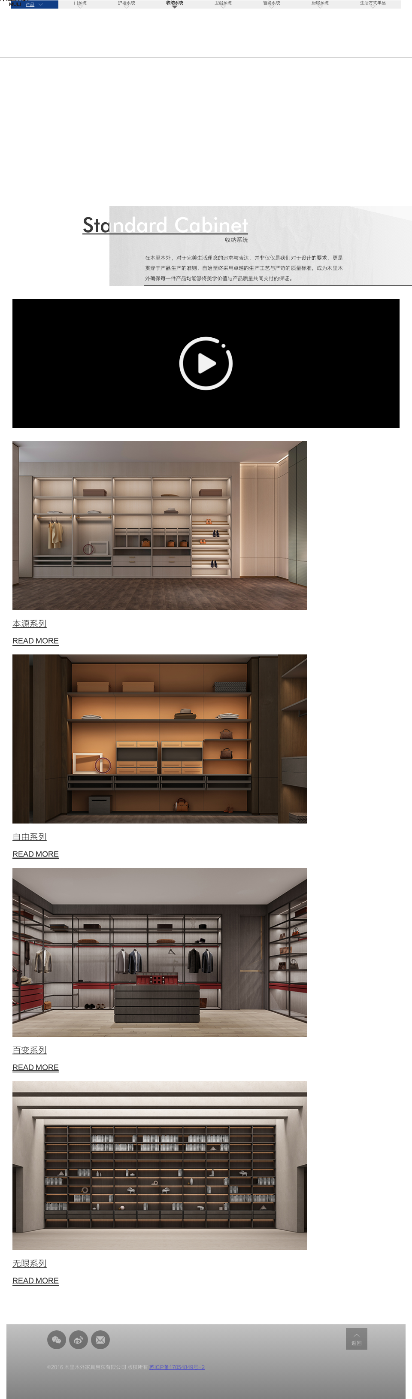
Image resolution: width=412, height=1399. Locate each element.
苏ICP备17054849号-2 (177, 1367)
